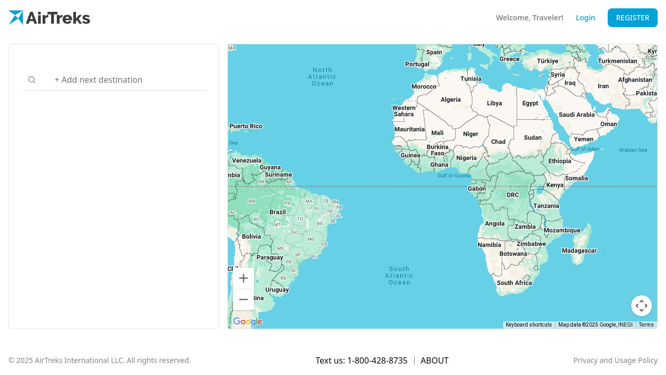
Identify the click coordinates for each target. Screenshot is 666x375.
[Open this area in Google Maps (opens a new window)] (247, 322)
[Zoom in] (243, 278)
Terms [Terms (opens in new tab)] (646, 325)
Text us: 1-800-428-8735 (362, 360)
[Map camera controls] (641, 305)
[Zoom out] (243, 299)
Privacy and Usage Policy (615, 360)
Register (632, 17)
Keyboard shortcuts (529, 325)
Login (585, 17)
